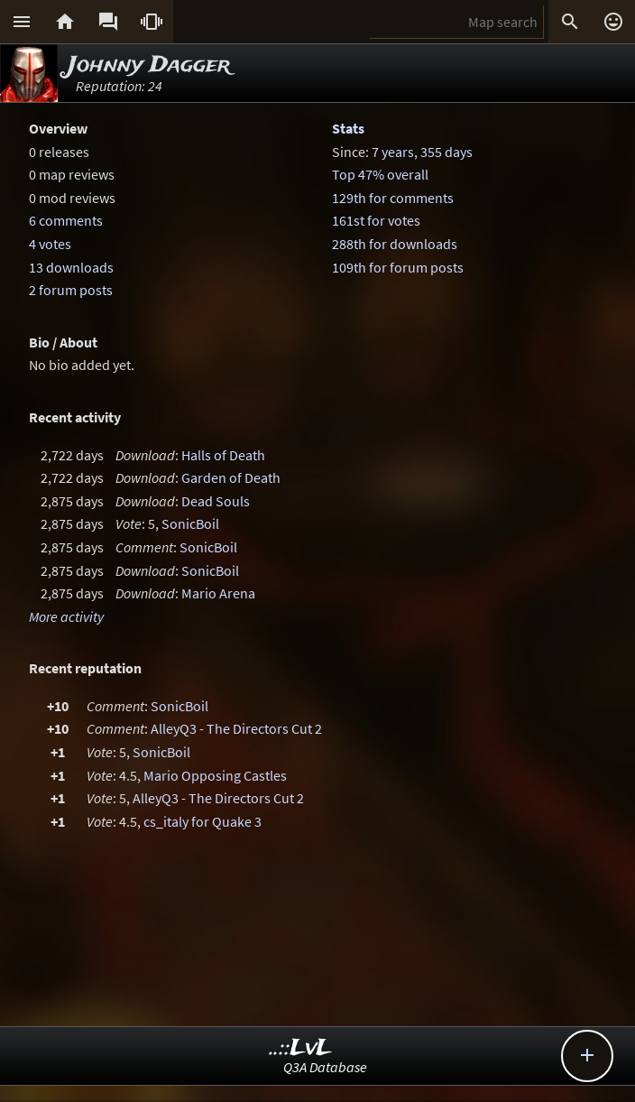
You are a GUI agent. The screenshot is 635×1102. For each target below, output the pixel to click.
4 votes (50, 244)
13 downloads (71, 267)
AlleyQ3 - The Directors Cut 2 (236, 728)
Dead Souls (215, 501)
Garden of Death (231, 477)
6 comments (66, 220)
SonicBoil (190, 523)
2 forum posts (71, 290)
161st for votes (376, 220)
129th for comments (393, 198)
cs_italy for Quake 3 (202, 821)
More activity (66, 616)
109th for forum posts (398, 267)
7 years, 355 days (422, 152)
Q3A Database (325, 1067)
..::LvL (301, 1048)
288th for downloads (394, 244)
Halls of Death (223, 455)
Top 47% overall (380, 174)
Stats (348, 128)
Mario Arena (218, 593)
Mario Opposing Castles (215, 775)
